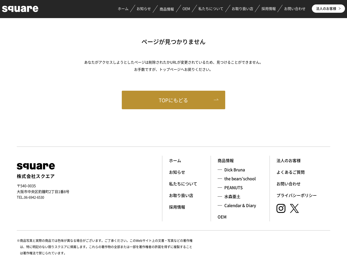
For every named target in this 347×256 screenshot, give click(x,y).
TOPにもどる (174, 101)
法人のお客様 (326, 9)
